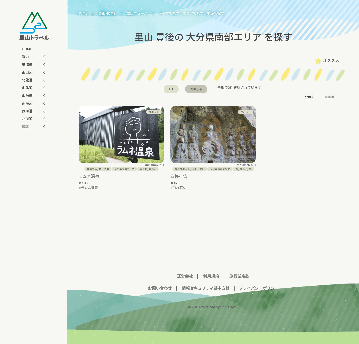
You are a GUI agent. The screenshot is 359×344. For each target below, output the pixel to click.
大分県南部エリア (124, 169)
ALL (171, 89)
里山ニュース (137, 13)
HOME (27, 48)
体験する (92, 169)
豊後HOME (106, 13)
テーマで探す (169, 13)
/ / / (148, 169)
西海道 (27, 110)
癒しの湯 (104, 169)
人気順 (308, 97)
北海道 (27, 118)
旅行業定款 (239, 272)
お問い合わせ (160, 284)
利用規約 (211, 272)
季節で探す (215, 13)
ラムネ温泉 (89, 176)
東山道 (27, 72)
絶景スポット (182, 169)
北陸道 (27, 79)
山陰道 (27, 87)
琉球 (25, 126)
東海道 (27, 64)
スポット (196, 89)
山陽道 (27, 95)
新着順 (329, 97)
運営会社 (185, 272)
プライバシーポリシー (259, 284)
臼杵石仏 (178, 176)
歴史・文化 (198, 169)
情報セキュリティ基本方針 (205, 284)
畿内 (25, 56)
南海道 (27, 103)
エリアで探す (193, 13)
